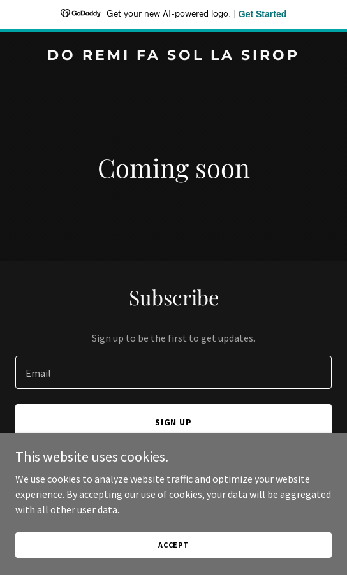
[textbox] (173, 372)
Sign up (174, 422)
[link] (173, 56)
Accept (173, 545)
